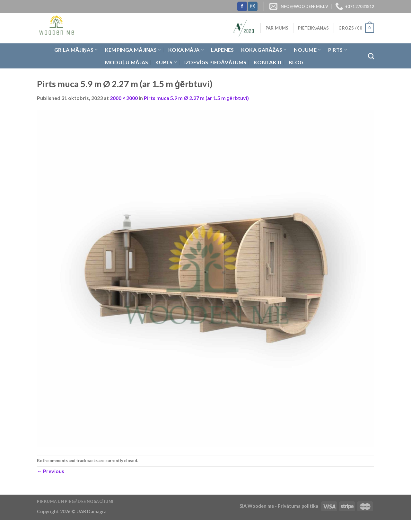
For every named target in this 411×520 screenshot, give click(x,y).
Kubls (166, 62)
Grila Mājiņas (76, 50)
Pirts (337, 50)
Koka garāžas (264, 50)
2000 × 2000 (124, 98)
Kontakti (268, 62)
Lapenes (222, 50)
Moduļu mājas (126, 62)
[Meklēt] (371, 56)
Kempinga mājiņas (133, 50)
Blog (296, 62)
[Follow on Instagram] (253, 6)
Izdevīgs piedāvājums (215, 62)
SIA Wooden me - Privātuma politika (279, 506)
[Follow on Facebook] (242, 6)
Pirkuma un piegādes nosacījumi (75, 501)
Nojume (307, 50)
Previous (50, 471)
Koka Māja (186, 50)
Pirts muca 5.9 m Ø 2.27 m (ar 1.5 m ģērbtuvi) (196, 98)
